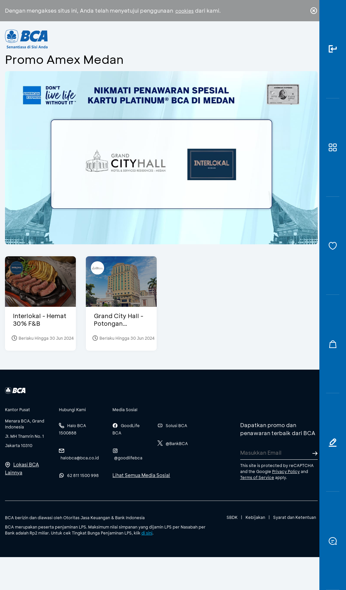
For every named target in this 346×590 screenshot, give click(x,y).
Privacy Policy (286, 471)
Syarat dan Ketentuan (294, 517)
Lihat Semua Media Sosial (141, 475)
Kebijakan (255, 517)
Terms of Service (257, 477)
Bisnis (155, 44)
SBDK (232, 517)
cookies (184, 11)
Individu (123, 41)
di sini (146, 532)
